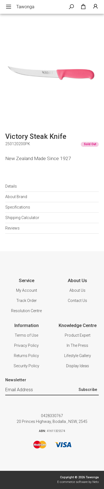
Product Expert (77, 335)
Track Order (26, 300)
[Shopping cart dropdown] (83, 6)
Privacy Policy (26, 345)
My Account (26, 290)
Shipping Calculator (22, 217)
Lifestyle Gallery (77, 355)
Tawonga (25, 6)
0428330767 (52, 416)
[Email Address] (41, 390)
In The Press (77, 345)
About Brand (16, 196)
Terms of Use (26, 335)
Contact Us (77, 300)
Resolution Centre (26, 311)
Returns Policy (26, 355)
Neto (95, 482)
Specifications (17, 207)
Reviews (12, 228)
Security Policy (26, 366)
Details (11, 186)
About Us (77, 290)
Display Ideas (77, 366)
